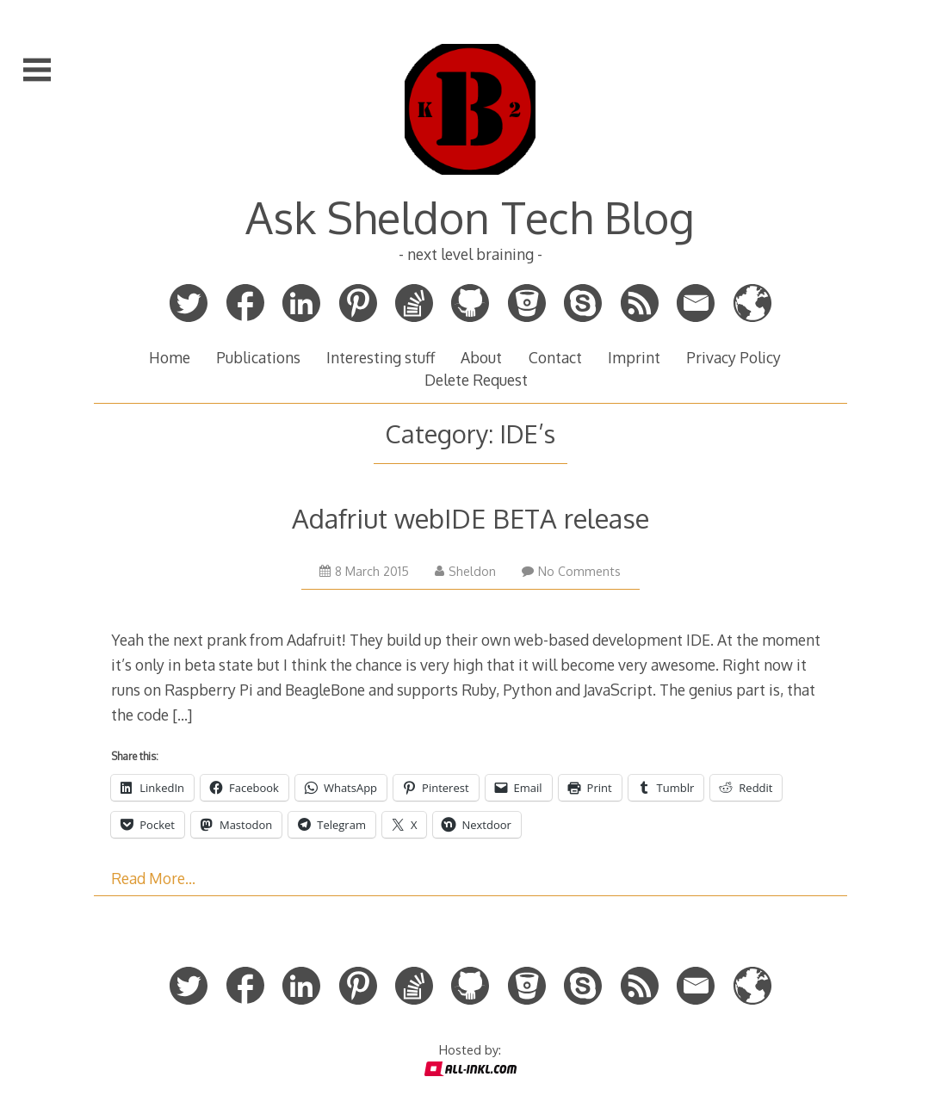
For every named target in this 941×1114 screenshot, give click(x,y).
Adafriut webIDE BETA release (470, 518)
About (481, 357)
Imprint (634, 357)
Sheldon (465, 571)
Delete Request (476, 379)
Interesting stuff (380, 357)
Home (169, 357)
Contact (555, 357)
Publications (258, 357)
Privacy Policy (733, 357)
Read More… (153, 878)
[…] (182, 714)
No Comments (571, 571)
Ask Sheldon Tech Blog (470, 216)
